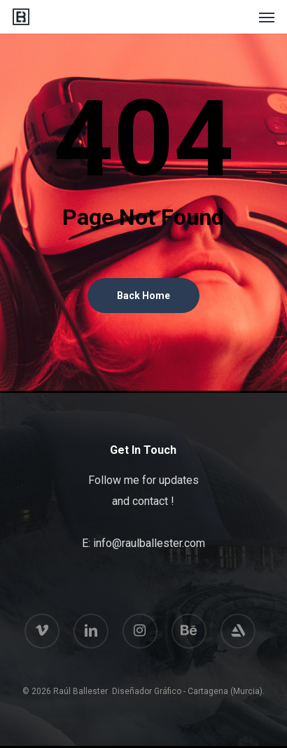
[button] (266, 17)
